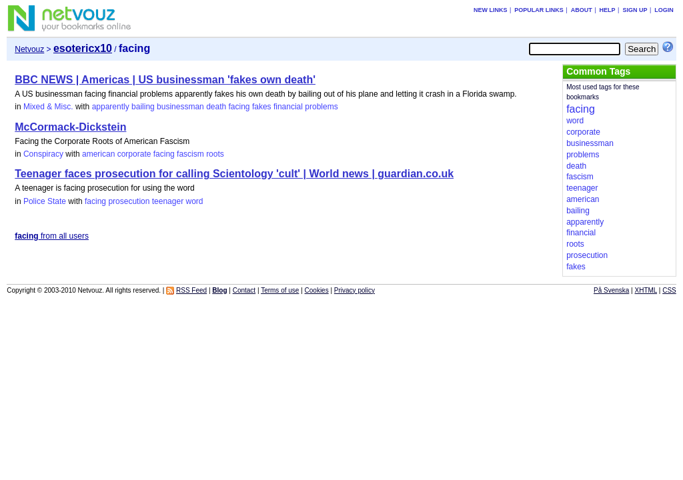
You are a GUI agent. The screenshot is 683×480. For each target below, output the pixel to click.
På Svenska (611, 290)
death (216, 106)
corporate (134, 154)
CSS (669, 290)
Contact (244, 290)
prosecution (128, 201)
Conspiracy (43, 154)
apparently (110, 106)
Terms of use (280, 290)
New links (491, 10)
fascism (190, 154)
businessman (180, 106)
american (98, 154)
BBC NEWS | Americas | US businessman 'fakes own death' (165, 79)
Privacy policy (354, 290)
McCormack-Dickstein (70, 127)
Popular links (539, 10)
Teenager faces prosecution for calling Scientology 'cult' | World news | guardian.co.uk (234, 173)
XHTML (646, 290)
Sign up (634, 10)
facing (239, 106)
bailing (143, 106)
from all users (52, 236)
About (581, 10)
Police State (44, 201)
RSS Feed (191, 290)
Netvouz (29, 49)
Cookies (317, 290)
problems (321, 106)
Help (608, 10)
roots (215, 154)
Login (664, 10)
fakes (261, 106)
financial (288, 106)
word (194, 201)
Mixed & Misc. (48, 106)
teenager (167, 201)
